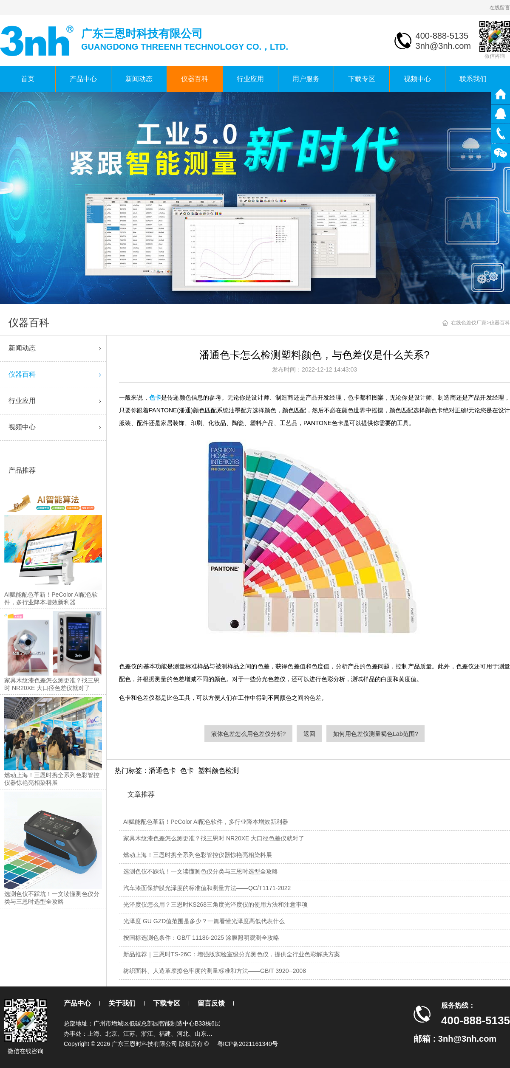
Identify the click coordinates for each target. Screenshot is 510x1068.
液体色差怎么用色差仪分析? (248, 733)
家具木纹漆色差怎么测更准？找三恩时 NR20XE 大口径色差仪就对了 (213, 838)
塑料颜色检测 (218, 770)
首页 (27, 78)
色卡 (187, 770)
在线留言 (500, 8)
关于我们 (122, 1003)
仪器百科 (194, 78)
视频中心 (417, 78)
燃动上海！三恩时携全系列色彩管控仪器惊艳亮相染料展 (197, 854)
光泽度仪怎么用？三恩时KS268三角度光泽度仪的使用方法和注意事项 (215, 904)
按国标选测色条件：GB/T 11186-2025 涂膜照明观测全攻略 (201, 937)
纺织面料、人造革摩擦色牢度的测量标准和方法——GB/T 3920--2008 (214, 970)
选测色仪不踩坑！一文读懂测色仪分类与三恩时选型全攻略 (200, 871)
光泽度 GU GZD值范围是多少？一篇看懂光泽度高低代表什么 (204, 921)
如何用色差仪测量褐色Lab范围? (375, 733)
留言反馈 (211, 1003)
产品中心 (83, 78)
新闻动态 (139, 78)
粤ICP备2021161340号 (247, 1043)
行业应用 (250, 78)
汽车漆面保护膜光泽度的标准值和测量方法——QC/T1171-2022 (207, 888)
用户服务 (306, 78)
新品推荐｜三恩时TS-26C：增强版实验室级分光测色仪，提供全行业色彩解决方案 (231, 954)
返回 (309, 733)
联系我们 (473, 78)
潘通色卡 (162, 770)
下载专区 (361, 78)
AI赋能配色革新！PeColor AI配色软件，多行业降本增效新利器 (205, 821)
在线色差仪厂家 (469, 323)
